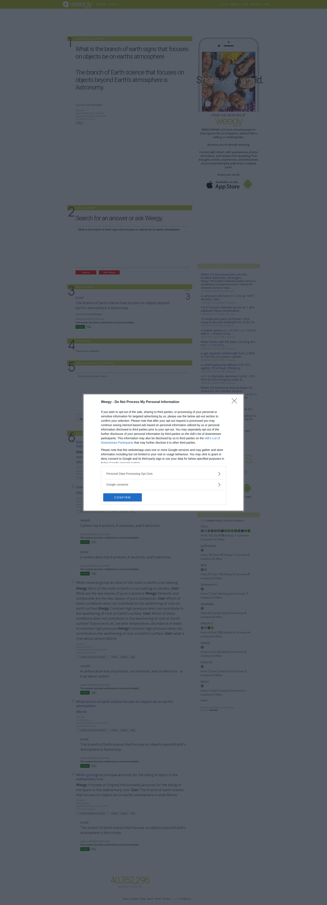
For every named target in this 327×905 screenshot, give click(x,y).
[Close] (236, 402)
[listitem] (163, 474)
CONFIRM (123, 497)
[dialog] (163, 452)
